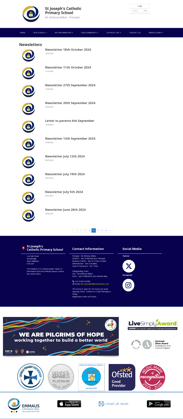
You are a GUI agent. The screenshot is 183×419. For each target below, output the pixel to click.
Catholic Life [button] (113, 32)
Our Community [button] (89, 32)
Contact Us (135, 32)
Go (145, 11)
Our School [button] (40, 32)
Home (22, 32)
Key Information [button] (64, 32)
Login (140, 6)
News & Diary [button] (156, 32)
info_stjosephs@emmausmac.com (94, 284)
